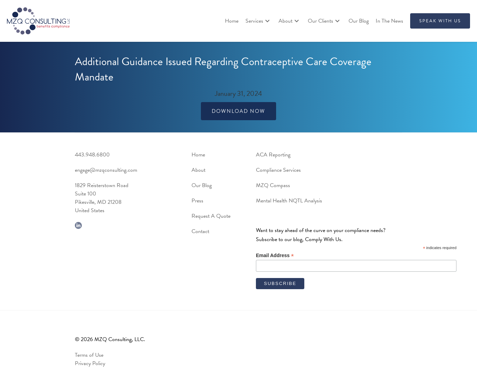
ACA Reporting (273, 155)
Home (231, 21)
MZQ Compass (273, 185)
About (198, 170)
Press (197, 200)
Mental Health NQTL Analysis (289, 200)
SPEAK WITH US (440, 20)
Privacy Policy (90, 363)
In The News (389, 21)
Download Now (238, 111)
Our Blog (359, 21)
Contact (200, 231)
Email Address (275, 255)
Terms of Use (89, 355)
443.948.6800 (92, 155)
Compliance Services (278, 170)
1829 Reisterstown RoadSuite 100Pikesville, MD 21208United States (101, 198)
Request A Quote (210, 216)
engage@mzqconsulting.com (106, 170)
